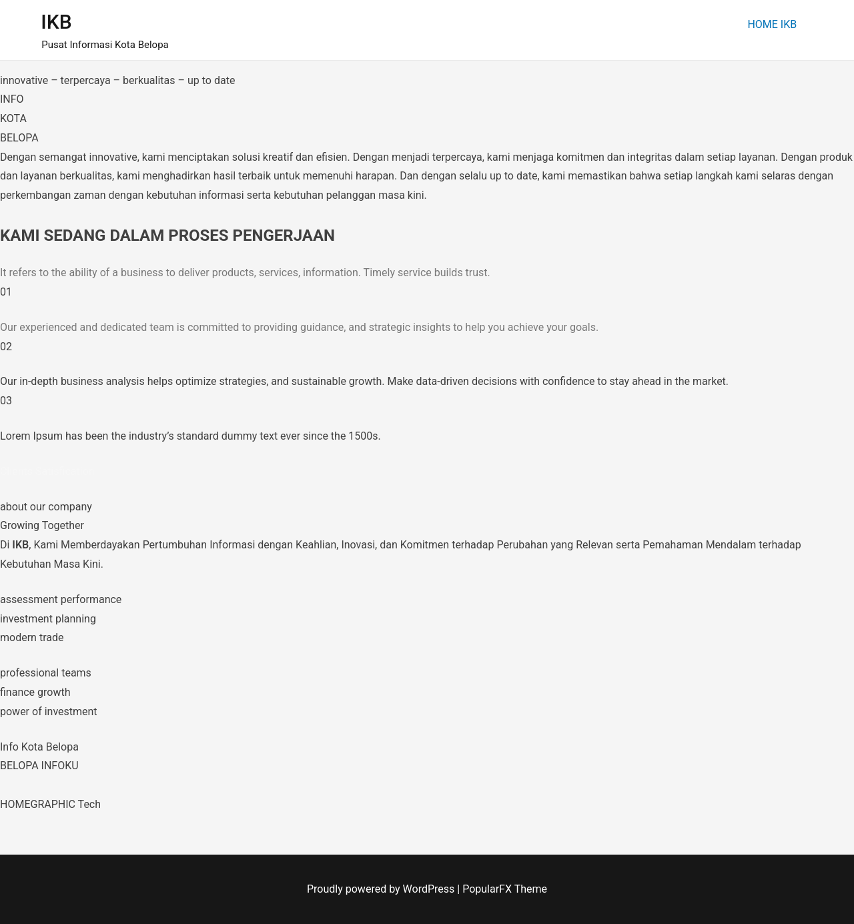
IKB (56, 21)
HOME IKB (772, 24)
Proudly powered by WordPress (382, 889)
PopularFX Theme (504, 889)
